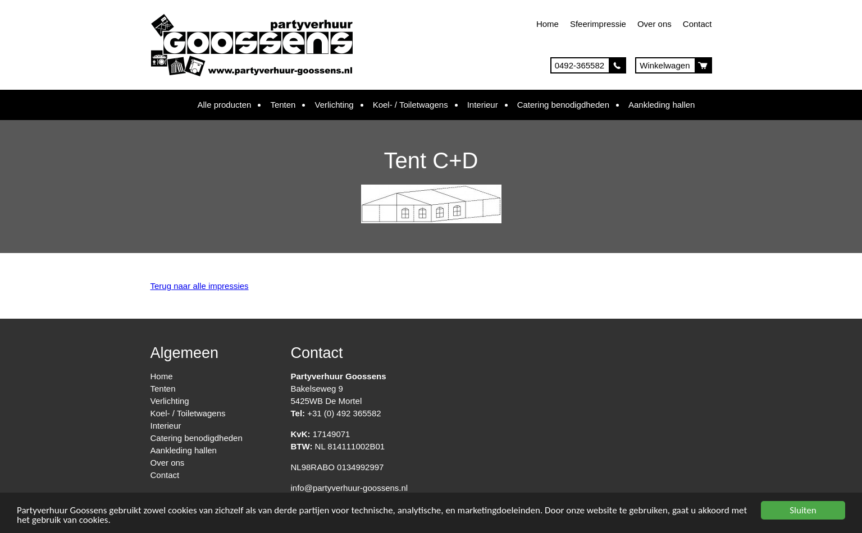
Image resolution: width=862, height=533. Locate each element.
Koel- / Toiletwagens (410, 104)
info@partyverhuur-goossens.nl (349, 488)
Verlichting (333, 104)
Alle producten (225, 104)
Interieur (482, 104)
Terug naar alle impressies (199, 286)
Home (547, 24)
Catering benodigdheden (563, 104)
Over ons (654, 24)
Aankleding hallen (661, 104)
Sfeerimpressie (598, 24)
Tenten (282, 104)
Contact (697, 24)
